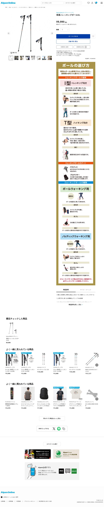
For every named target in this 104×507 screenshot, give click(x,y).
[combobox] (52, 2)
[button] (8, 33)
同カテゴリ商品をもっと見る (52, 418)
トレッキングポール (23, 7)
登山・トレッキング (13, 7)
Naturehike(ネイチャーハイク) (64, 12)
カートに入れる (73, 36)
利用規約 (19, 501)
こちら (70, 52)
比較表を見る (82, 47)
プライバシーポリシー (29, 501)
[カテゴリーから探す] (73, 2)
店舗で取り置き (73, 41)
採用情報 (11, 501)
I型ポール (30, 7)
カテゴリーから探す (52, 444)
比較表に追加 (64, 47)
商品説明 (66, 289)
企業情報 (3, 501)
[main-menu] (101, 3)
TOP (6, 7)
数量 (57, 29)
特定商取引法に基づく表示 (45, 501)
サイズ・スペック (85, 289)
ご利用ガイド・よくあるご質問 (10, 497)
